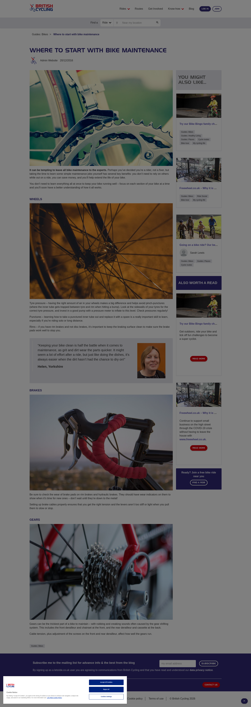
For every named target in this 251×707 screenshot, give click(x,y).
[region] (65, 690)
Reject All (106, 689)
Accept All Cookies (106, 682)
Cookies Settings (106, 696)
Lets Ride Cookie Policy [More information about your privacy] (54, 698)
